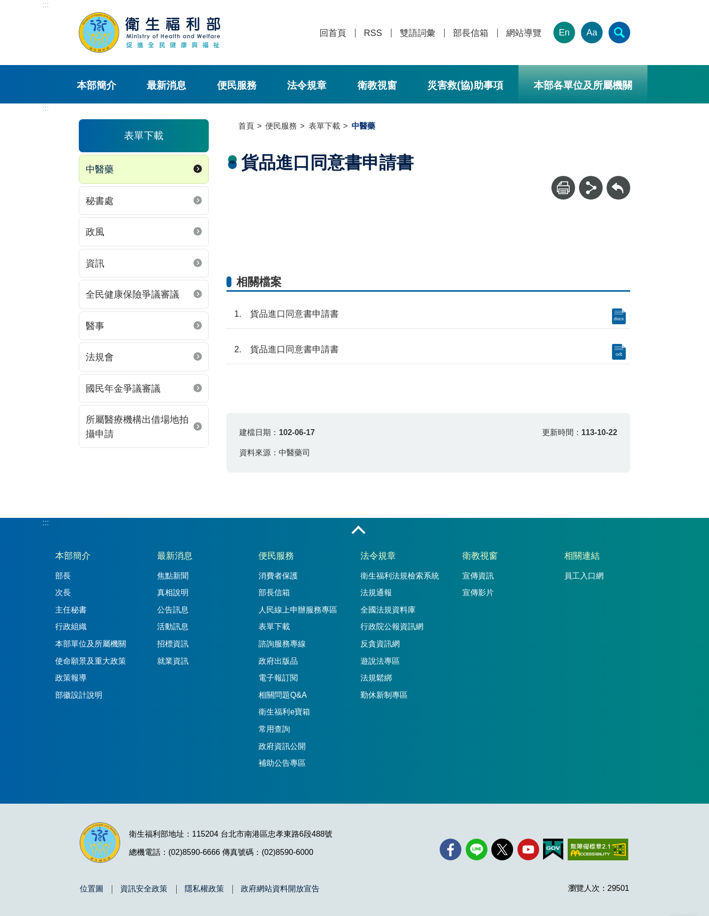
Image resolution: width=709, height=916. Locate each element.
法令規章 (306, 85)
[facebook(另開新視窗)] (450, 849)
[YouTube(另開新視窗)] (528, 849)
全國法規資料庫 (388, 610)
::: (45, 4)
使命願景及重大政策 (90, 661)
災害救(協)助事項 (465, 85)
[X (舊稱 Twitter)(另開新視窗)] (502, 849)
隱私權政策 (204, 889)
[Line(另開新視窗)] (476, 849)
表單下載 (324, 126)
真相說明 (173, 592)
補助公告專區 (282, 763)
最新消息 (166, 85)
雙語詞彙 (417, 33)
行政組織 (71, 626)
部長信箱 (470, 33)
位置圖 (91, 889)
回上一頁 (618, 180)
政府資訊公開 (282, 746)
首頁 (246, 126)
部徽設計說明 (78, 695)
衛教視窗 (377, 85)
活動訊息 (173, 626)
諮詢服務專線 (282, 644)
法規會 (100, 357)
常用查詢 (274, 729)
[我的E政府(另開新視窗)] (553, 849)
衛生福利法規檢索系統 (399, 576)
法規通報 (376, 592)
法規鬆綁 (376, 678)
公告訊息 (173, 610)
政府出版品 (278, 661)
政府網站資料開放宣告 (280, 889)
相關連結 (582, 556)
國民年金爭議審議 (123, 388)
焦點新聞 (173, 576)
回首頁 (333, 33)
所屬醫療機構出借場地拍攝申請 (137, 426)
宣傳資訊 (478, 576)
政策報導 (71, 678)
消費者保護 (278, 576)
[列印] (563, 188)
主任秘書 (71, 610)
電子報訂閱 (278, 678)
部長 (63, 576)
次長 (63, 592)
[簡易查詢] (619, 32)
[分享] (591, 188)
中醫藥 (100, 169)
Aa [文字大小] (591, 32)
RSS (373, 33)
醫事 (95, 326)
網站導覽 (524, 33)
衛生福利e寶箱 (284, 712)
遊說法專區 (380, 661)
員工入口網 (584, 576)
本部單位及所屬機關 (90, 644)
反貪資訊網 (380, 644)
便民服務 (237, 85)
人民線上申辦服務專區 (297, 610)
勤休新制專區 (384, 695)
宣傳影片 (478, 592)
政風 (95, 232)
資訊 (95, 263)
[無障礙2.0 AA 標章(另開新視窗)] (598, 849)
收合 (358, 531)
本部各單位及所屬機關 (583, 85)
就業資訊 (173, 661)
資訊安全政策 (143, 889)
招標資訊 (173, 644)
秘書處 (100, 201)
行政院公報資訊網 (391, 626)
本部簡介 (96, 85)
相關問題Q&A (282, 695)
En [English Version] (564, 32)
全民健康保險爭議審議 (132, 294)
